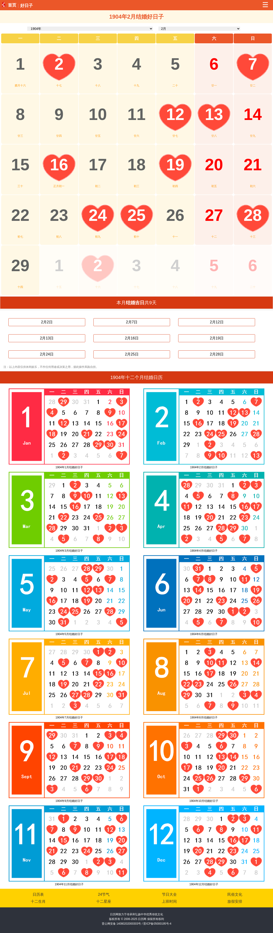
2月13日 (47, 338)
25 (136, 215)
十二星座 (103, 901)
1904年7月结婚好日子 (69, 717)
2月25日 (132, 354)
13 (214, 114)
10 (98, 114)
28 (253, 215)
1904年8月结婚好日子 (203, 717)
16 (59, 164)
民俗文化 (234, 894)
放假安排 (234, 901)
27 (214, 215)
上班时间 (169, 901)
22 (20, 215)
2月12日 (217, 322)
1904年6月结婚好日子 (203, 634)
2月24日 (47, 354)
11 (136, 114)
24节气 (103, 894)
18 (136, 164)
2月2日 (47, 322)
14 (253, 114)
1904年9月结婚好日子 (69, 801)
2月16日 (132, 338)
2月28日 (217, 354)
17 (98, 164)
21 (253, 164)
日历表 (38, 894)
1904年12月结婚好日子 (203, 884)
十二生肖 (38, 901)
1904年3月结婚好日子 (69, 550)
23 (59, 215)
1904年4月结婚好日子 (203, 550)
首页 (12, 5)
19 (175, 164)
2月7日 (132, 322)
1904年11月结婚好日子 (69, 884)
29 (20, 265)
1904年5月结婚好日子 (69, 634)
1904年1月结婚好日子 (69, 467)
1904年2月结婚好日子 (203, 467)
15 (20, 164)
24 (98, 215)
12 (175, 114)
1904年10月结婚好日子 (203, 801)
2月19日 (217, 338)
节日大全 (169, 894)
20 (214, 164)
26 (175, 215)
